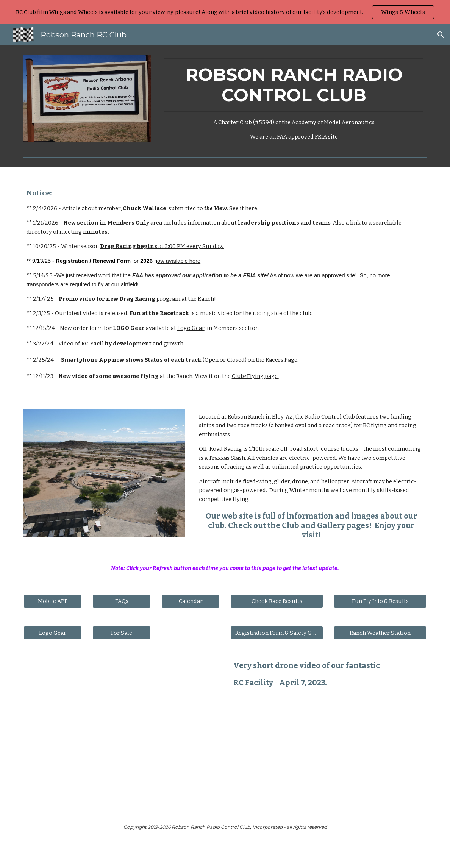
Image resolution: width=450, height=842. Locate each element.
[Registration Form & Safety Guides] (277, 633)
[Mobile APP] (53, 601)
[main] (294, 100)
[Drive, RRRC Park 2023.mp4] (121, 730)
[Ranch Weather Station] (380, 633)
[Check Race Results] (277, 601)
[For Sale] (122, 633)
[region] (225, 12)
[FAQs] (122, 601)
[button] (441, 35)
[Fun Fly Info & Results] (380, 601)
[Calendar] (191, 601)
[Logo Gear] (53, 633)
